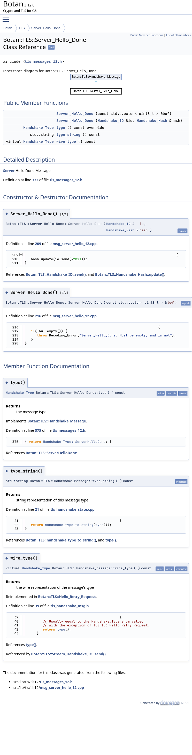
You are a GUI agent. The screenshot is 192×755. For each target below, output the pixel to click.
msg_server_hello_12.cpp (74, 243)
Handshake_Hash (152, 120)
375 (38, 430)
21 (37, 509)
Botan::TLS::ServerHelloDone (51, 452)
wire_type (66, 141)
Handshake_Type (38, 127)
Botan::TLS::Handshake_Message (56, 421)
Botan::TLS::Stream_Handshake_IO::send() (68, 653)
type (60, 127)
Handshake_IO (111, 120)
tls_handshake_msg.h (69, 605)
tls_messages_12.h (43, 61)
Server (9, 170)
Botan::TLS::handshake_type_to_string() (61, 540)
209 (38, 243)
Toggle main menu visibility (7, 17)
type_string (68, 134)
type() (110, 540)
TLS (22, 28)
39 (37, 605)
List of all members (178, 35)
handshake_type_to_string (69, 525)
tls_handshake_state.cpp (72, 509)
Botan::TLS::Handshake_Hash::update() (129, 274)
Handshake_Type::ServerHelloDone (74, 441)
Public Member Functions (146, 35)
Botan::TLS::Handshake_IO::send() (56, 274)
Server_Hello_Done (45, 28)
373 (35, 179)
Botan (7, 28)
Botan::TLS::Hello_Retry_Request (67, 596)
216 (38, 315)
